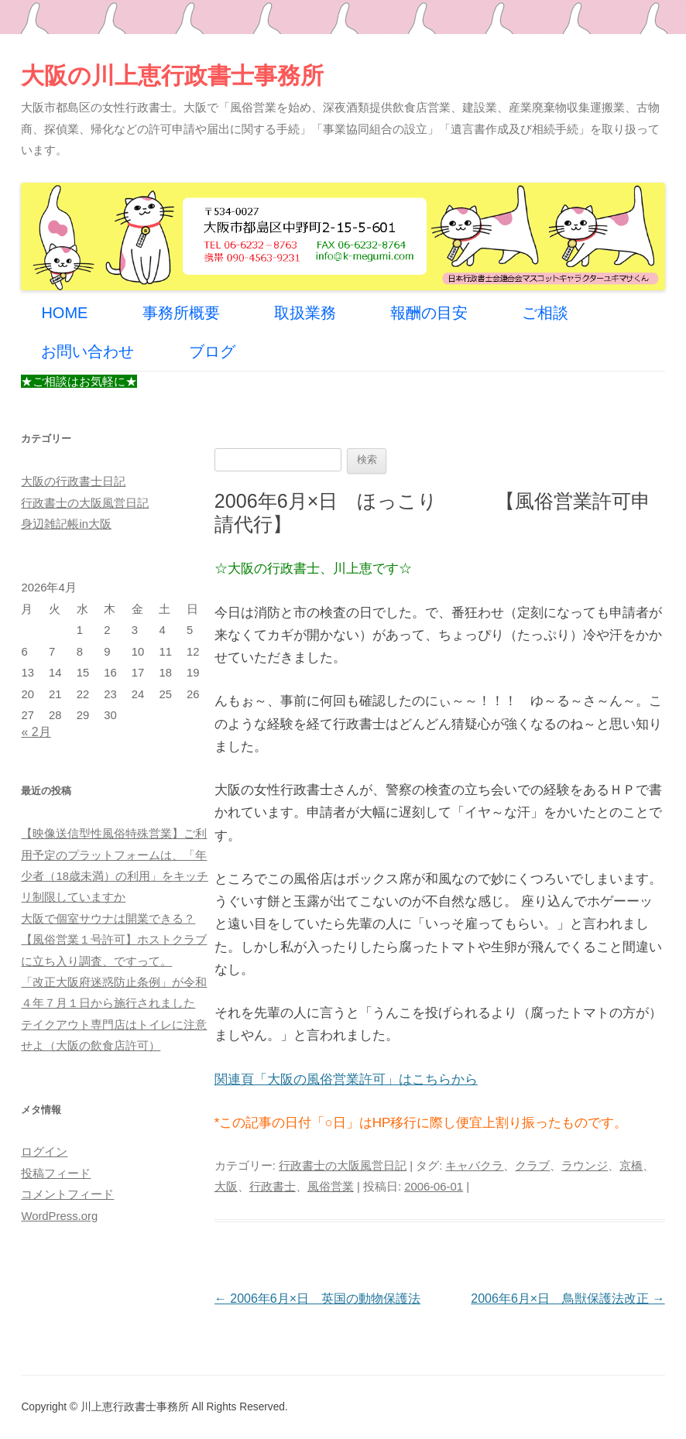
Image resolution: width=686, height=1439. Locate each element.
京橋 (631, 1166)
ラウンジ (584, 1166)
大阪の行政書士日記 (73, 481)
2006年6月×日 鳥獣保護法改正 (567, 1298)
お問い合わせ (87, 351)
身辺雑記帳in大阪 (66, 524)
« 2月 (35, 731)
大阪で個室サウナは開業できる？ (108, 919)
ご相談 (545, 312)
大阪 (226, 1186)
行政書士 (272, 1186)
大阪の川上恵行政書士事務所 (172, 75)
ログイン (44, 1152)
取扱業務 (305, 312)
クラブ (532, 1166)
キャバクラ (474, 1166)
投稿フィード (56, 1173)
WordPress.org (59, 1216)
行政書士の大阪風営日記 (342, 1166)
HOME (64, 312)
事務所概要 (181, 312)
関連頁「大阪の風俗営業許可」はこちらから (346, 1079)
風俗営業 (330, 1186)
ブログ (212, 351)
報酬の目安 (429, 312)
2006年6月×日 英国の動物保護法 (317, 1298)
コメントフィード (67, 1194)
